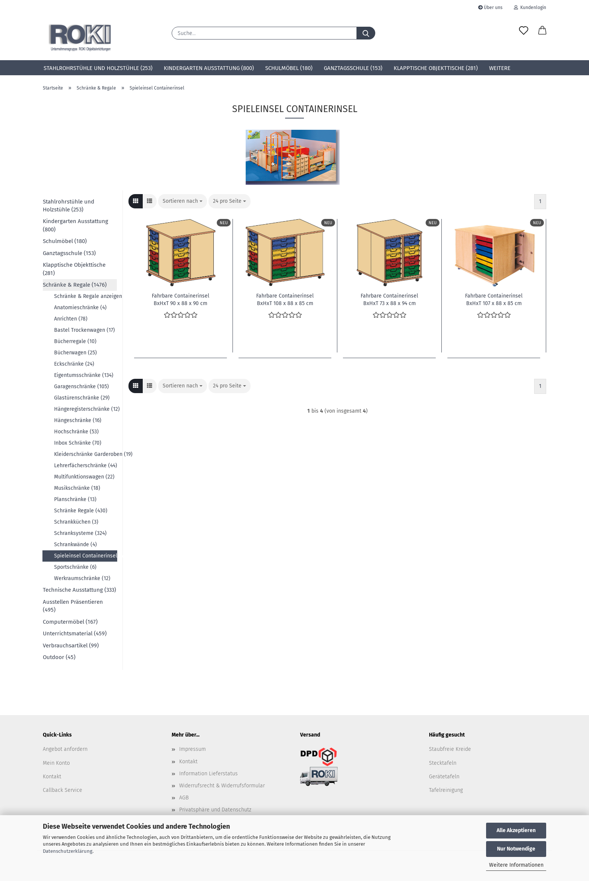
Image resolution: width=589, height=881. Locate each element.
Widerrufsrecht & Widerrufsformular (222, 785)
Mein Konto (56, 763)
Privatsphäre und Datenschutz (215, 810)
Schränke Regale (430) (80, 510)
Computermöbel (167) (70, 621)
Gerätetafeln (444, 776)
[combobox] (182, 201)
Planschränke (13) (75, 499)
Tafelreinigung (446, 790)
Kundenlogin (530, 7)
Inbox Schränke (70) (77, 443)
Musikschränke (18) (77, 488)
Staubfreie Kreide (450, 749)
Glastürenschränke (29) (82, 398)
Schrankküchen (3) (76, 522)
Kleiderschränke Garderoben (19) (85, 454)
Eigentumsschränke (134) (83, 375)
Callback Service (62, 790)
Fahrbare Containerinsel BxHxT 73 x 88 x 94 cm (389, 299)
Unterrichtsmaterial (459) (75, 633)
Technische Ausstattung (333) (79, 589)
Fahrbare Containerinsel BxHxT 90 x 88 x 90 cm (180, 299)
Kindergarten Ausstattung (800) (209, 68)
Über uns (490, 7)
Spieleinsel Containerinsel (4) (85, 556)
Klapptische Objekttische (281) (436, 68)
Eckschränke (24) (74, 364)
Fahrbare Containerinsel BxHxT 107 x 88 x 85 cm (494, 299)
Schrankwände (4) (75, 544)
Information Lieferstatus (208, 773)
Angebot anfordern (65, 749)
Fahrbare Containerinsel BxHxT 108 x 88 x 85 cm (285, 299)
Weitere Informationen (516, 865)
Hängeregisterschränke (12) (85, 409)
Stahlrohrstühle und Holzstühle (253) (98, 68)
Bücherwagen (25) (75, 352)
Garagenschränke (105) (81, 386)
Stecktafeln (442, 763)
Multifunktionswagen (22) (84, 477)
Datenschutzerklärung (67, 851)
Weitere (499, 68)
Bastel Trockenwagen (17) (84, 330)
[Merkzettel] (523, 31)
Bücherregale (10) (75, 341)
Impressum (192, 749)
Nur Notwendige (516, 849)
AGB (184, 797)
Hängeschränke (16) (77, 420)
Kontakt (52, 776)
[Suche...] (365, 33)
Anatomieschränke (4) (80, 307)
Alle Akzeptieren (516, 830)
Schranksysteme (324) (80, 533)
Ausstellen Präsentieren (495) (73, 605)
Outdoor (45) (59, 657)
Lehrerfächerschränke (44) (85, 465)
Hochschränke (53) (76, 431)
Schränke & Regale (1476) (75, 284)
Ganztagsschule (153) (353, 68)
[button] (542, 31)
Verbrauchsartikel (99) (71, 645)
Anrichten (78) (71, 319)
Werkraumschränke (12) (82, 578)
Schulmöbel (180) (289, 68)
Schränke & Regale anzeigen (85, 296)
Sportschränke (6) (75, 567)
